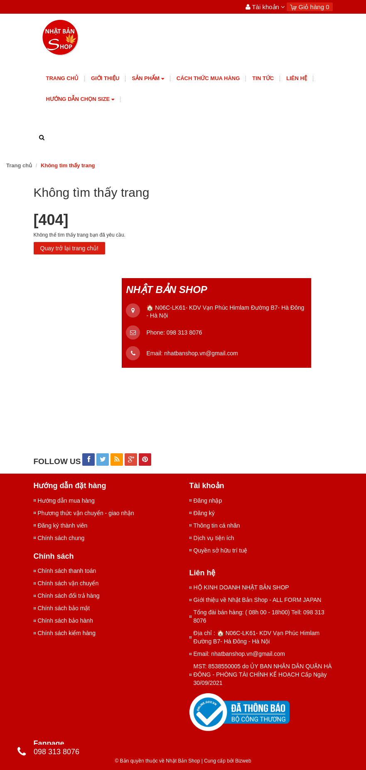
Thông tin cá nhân (217, 525)
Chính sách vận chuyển (68, 583)
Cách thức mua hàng (208, 78)
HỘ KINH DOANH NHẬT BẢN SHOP (241, 587)
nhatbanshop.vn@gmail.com (201, 353)
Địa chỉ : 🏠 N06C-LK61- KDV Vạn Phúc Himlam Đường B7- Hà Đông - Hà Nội (257, 637)
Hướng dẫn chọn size (80, 99)
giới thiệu (105, 78)
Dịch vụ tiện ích (214, 538)
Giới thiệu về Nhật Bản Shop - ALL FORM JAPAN (258, 599)
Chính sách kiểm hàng (67, 633)
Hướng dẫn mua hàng (66, 500)
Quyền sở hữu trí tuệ (221, 550)
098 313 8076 (184, 332)
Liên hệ (296, 78)
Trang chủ (62, 78)
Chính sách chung (61, 538)
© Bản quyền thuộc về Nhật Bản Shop (157, 761)
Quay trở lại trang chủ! (69, 248)
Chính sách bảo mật (64, 608)
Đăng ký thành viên (63, 525)
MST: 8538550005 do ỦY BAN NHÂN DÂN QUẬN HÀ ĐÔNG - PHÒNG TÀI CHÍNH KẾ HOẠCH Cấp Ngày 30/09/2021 (263, 674)
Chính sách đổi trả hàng (69, 595)
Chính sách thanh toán (67, 570)
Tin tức (263, 78)
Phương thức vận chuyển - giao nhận (86, 513)
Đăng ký (204, 513)
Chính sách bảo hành (65, 620)
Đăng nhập (208, 500)
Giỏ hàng (309, 6)
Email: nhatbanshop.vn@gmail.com (239, 653)
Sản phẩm (148, 78)
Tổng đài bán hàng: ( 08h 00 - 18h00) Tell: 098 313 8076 (259, 616)
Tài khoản (265, 6)
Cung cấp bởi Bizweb (226, 761)
